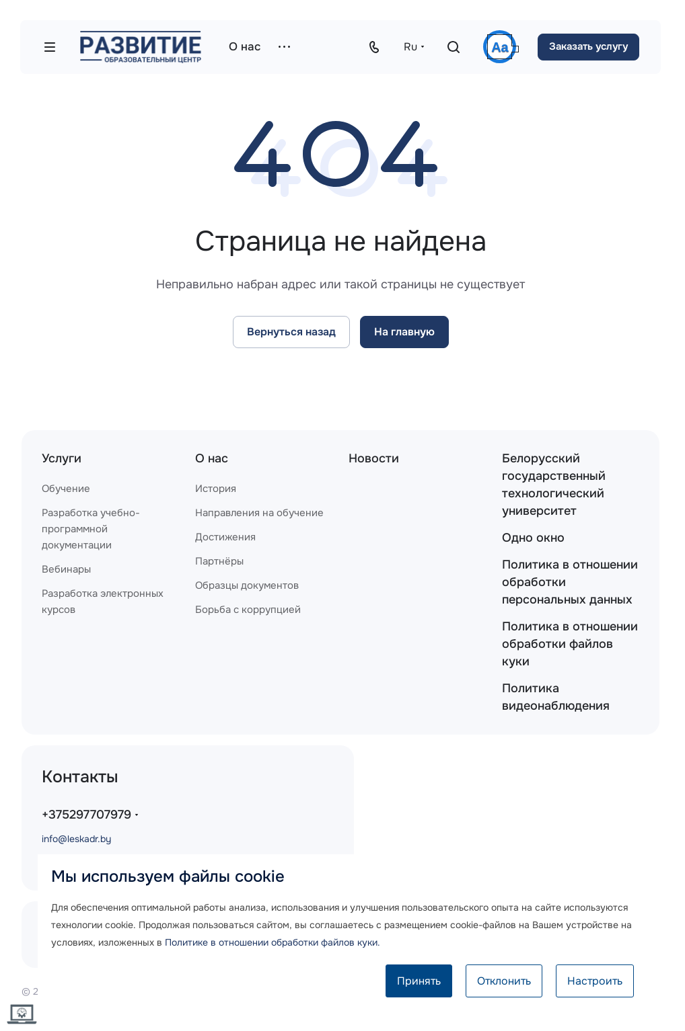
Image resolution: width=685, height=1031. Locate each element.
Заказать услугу (588, 46)
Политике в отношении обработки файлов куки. (272, 942)
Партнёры (219, 561)
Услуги (61, 458)
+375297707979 (86, 814)
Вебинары (66, 569)
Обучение (66, 488)
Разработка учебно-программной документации (91, 529)
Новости (374, 458)
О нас (211, 458)
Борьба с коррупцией (248, 609)
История (215, 488)
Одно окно (533, 537)
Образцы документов (247, 585)
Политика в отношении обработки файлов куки (570, 644)
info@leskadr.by (76, 839)
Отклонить (504, 981)
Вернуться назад (291, 332)
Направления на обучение (259, 513)
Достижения (225, 537)
